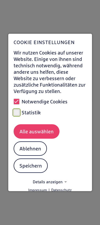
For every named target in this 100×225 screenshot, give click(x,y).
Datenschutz (61, 190)
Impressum (37, 190)
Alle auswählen (36, 131)
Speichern (30, 165)
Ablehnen (30, 148)
